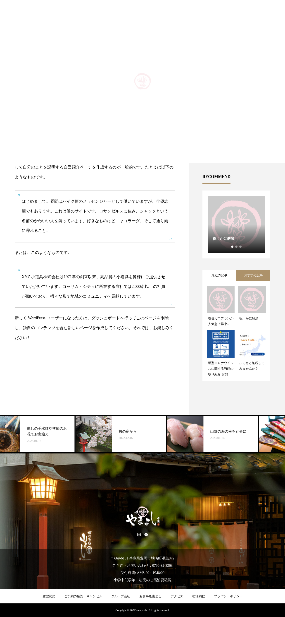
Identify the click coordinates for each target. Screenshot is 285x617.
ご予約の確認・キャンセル (83, 596)
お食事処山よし (150, 596)
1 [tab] (232, 247)
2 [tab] (236, 247)
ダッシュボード (105, 318)
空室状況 (49, 596)
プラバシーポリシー (228, 596)
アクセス (177, 596)
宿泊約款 (198, 596)
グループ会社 (120, 596)
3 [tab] (240, 247)
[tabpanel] (236, 224)
